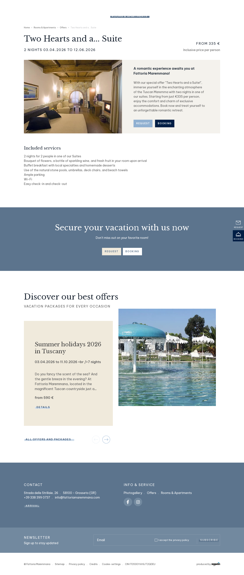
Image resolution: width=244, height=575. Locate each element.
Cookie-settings (111, 564)
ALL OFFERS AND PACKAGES (48, 439)
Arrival (32, 505)
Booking (165, 123)
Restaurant (196, 16)
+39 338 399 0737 (211, 5)
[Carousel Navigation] (101, 439)
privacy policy (181, 540)
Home (27, 27)
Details (43, 407)
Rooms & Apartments (129, 16)
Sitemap (60, 564)
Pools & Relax (166, 16)
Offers (63, 27)
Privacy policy (77, 564)
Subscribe (209, 540)
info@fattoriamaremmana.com (77, 497)
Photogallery (133, 493)
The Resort (95, 16)
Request (143, 123)
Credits (93, 564)
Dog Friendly (224, 16)
